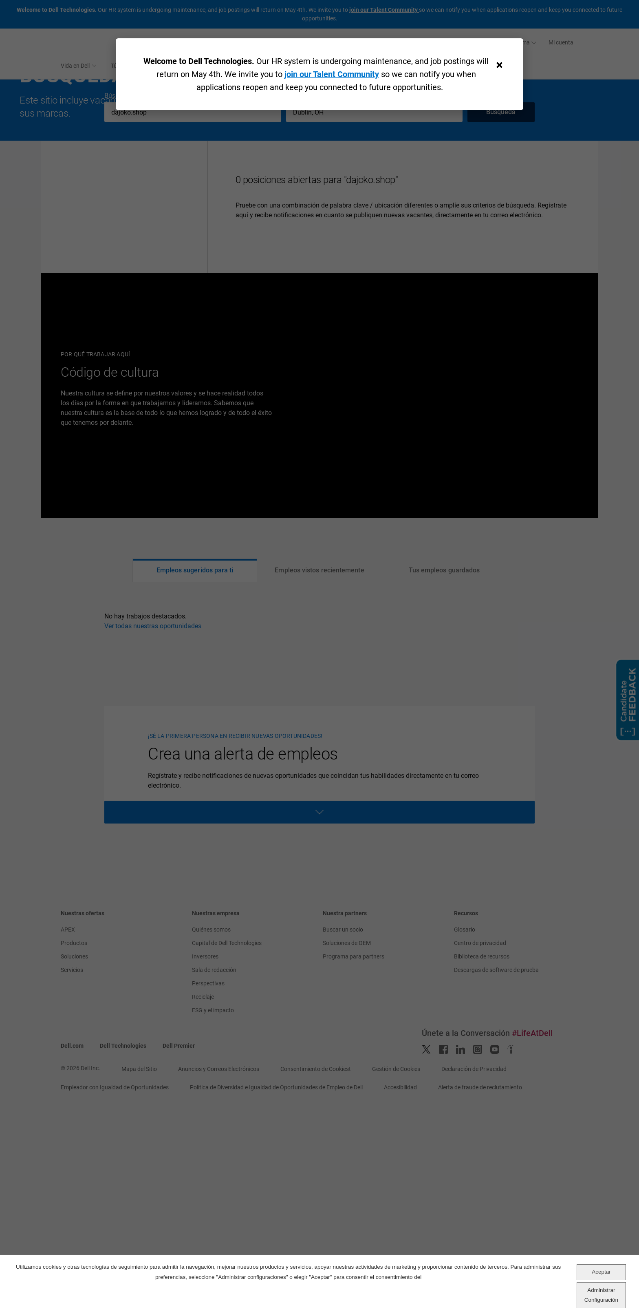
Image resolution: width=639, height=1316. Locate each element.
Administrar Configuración (601, 1295)
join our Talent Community (331, 74)
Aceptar (601, 1272)
